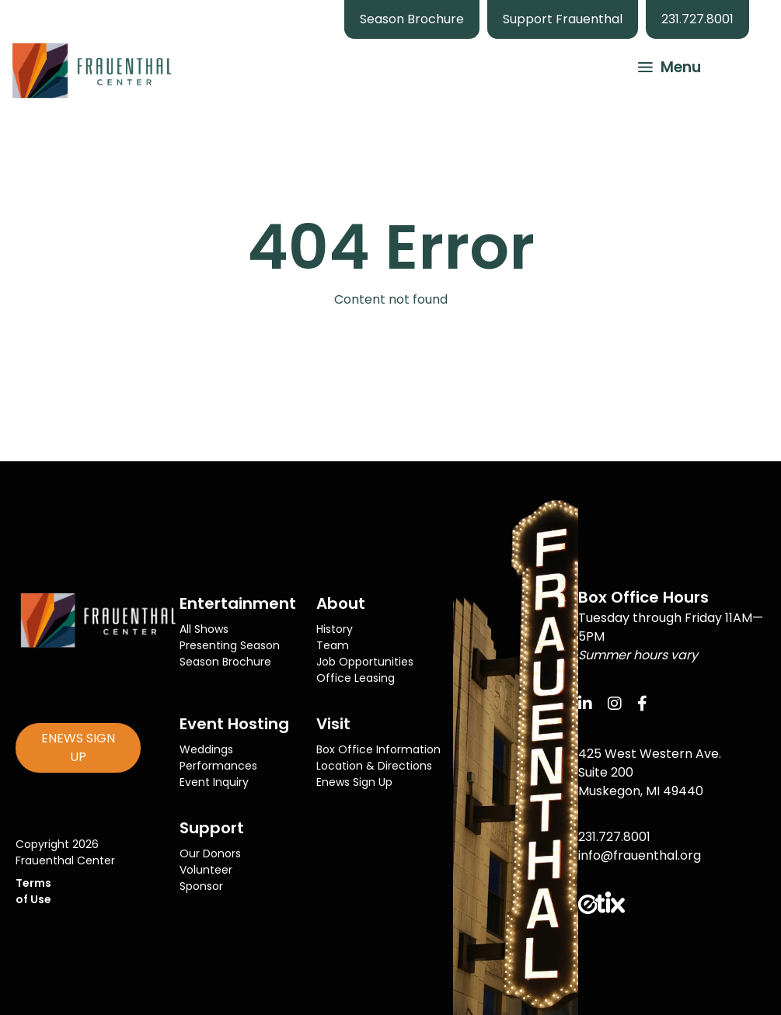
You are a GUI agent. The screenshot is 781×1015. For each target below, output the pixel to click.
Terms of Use (33, 891)
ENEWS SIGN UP (78, 747)
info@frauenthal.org (639, 855)
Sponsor (201, 886)
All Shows (204, 629)
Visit (333, 724)
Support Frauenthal (562, 19)
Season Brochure (412, 19)
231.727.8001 (697, 19)
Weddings (206, 749)
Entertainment (238, 603)
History (334, 629)
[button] (662, 65)
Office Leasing (355, 678)
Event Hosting (234, 724)
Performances (218, 765)
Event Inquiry (214, 782)
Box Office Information (378, 749)
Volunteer (206, 870)
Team (332, 645)
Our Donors (210, 853)
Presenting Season (230, 645)
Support (212, 828)
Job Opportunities (364, 661)
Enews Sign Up (354, 782)
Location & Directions (374, 765)
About (340, 603)
